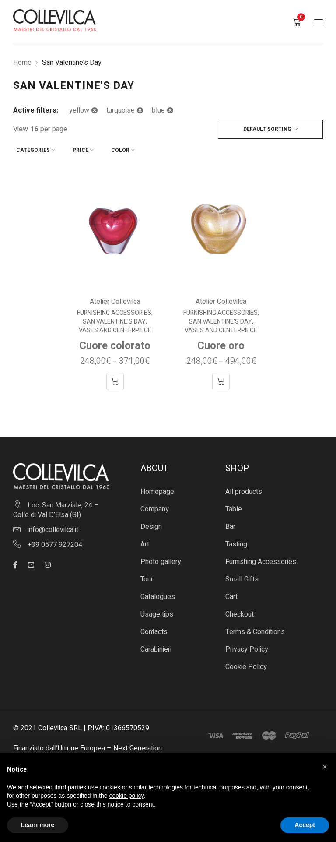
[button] (325, 767)
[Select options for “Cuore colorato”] (115, 378)
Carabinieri (156, 646)
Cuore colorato (114, 342)
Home (22, 62)
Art (144, 541)
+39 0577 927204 (55, 541)
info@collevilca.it (53, 526)
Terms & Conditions (255, 629)
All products (243, 488)
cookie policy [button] (126, 795)
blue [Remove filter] (158, 110)
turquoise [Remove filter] (120, 110)
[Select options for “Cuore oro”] (221, 378)
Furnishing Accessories (114, 310)
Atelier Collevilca (115, 298)
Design (151, 523)
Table (233, 506)
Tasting (236, 541)
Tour (146, 576)
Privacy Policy (246, 646)
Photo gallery (160, 559)
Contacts (154, 629)
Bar (230, 523)
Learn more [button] (37, 824)
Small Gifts (242, 576)
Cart (231, 594)
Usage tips (156, 611)
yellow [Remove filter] (79, 110)
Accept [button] (304, 824)
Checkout (239, 611)
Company (154, 506)
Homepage (157, 488)
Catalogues (157, 594)
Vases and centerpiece (115, 327)
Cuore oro (221, 342)
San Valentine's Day (114, 318)
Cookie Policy (246, 664)
